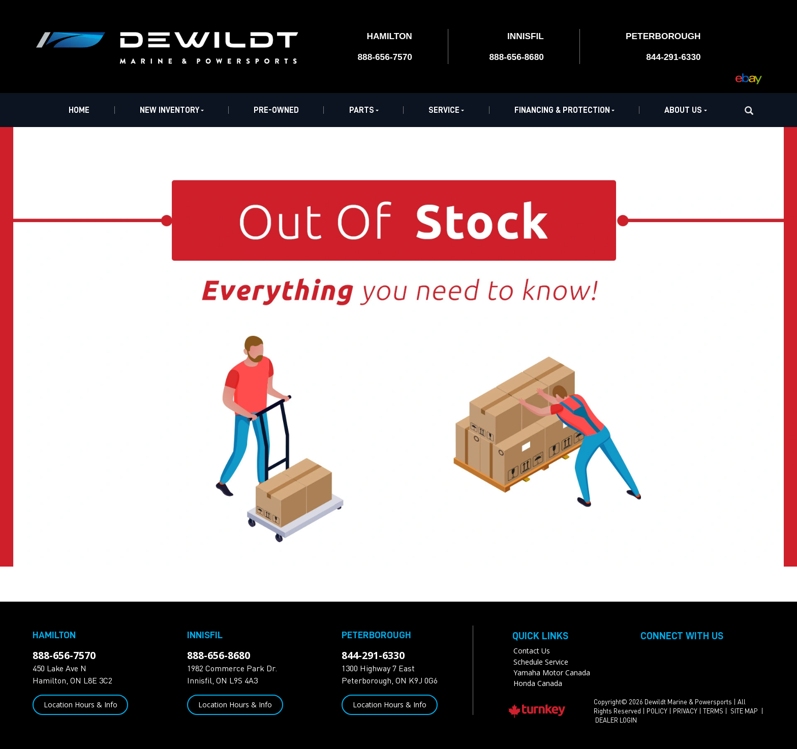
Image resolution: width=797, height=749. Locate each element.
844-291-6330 (373, 655)
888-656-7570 (64, 655)
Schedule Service (540, 662)
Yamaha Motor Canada (551, 672)
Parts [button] (364, 110)
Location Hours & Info (80, 704)
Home (79, 110)
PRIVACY (685, 711)
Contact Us (531, 651)
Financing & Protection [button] (564, 110)
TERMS (713, 711)
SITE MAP (744, 711)
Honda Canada (537, 683)
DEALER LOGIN (616, 720)
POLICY (657, 711)
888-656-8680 (218, 655)
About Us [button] (685, 110)
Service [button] (446, 110)
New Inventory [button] (172, 110)
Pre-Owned (276, 110)
